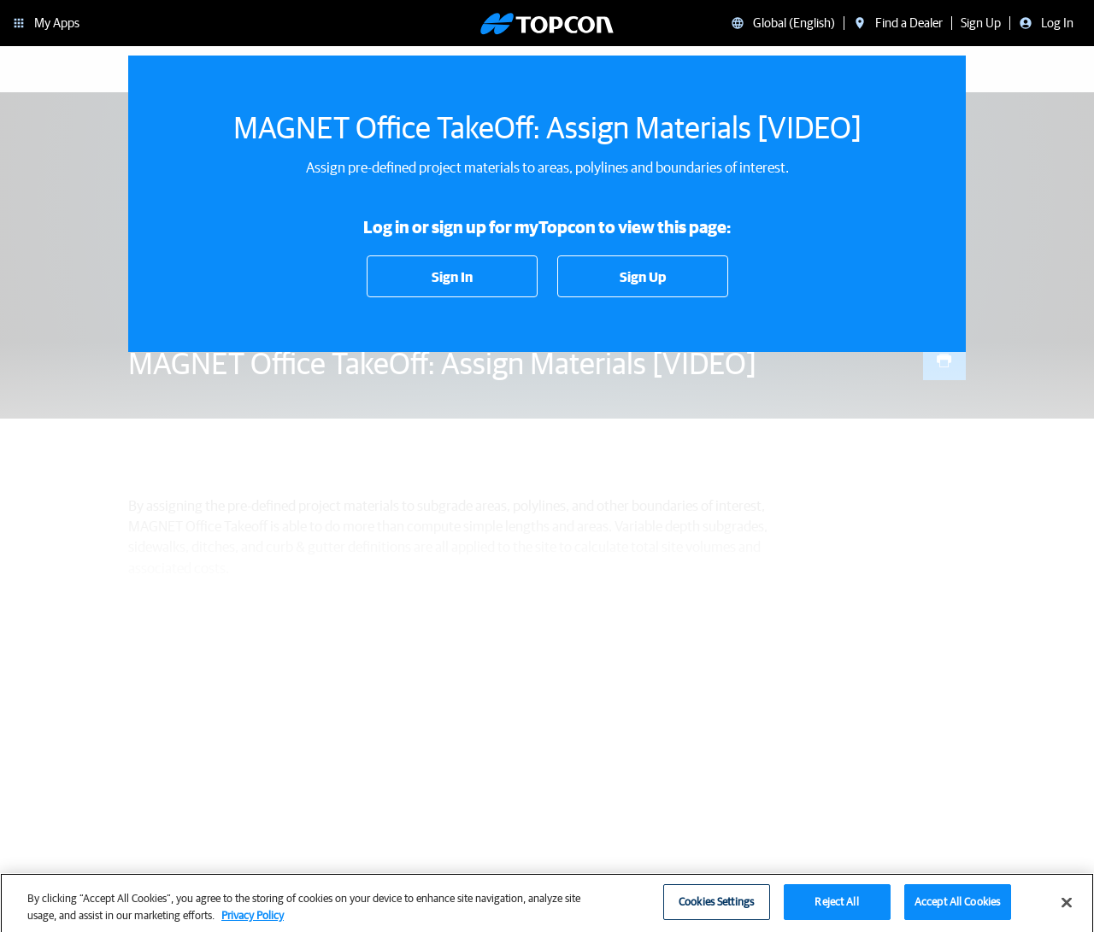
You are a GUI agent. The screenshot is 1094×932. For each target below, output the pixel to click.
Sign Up (643, 276)
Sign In (452, 276)
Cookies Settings (716, 908)
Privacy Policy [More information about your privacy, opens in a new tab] (252, 921)
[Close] (1066, 909)
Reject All (836, 908)
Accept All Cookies (957, 908)
